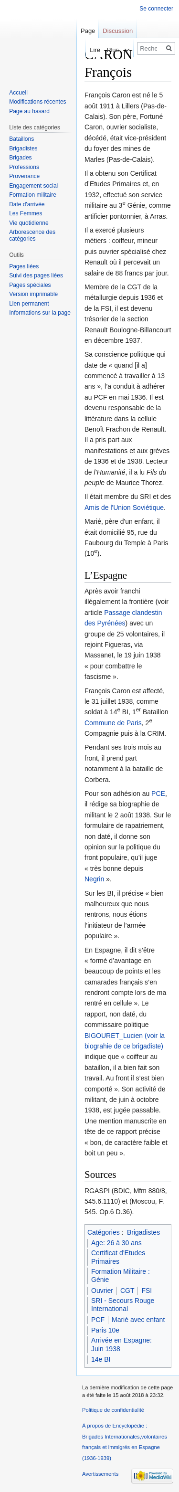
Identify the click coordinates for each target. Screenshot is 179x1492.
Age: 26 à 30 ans (116, 1243)
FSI (146, 1290)
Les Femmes (25, 213)
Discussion (118, 30)
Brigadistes (143, 1232)
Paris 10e (105, 1330)
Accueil (18, 92)
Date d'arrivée (26, 204)
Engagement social (33, 185)
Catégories (103, 1232)
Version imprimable (33, 294)
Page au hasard (29, 111)
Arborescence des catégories (32, 235)
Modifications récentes (37, 101)
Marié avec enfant (138, 1319)
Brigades (20, 157)
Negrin (94, 879)
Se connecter (156, 8)
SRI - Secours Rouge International (122, 1305)
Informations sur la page (40, 312)
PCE (158, 793)
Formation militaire (32, 194)
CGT (127, 1290)
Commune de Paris (113, 723)
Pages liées (24, 266)
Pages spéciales (30, 285)
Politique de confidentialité (113, 1410)
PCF (98, 1319)
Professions (24, 167)
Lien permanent (29, 303)
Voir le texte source (94, 49)
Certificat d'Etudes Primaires (118, 1257)
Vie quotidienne (29, 223)
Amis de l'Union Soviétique (124, 507)
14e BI (100, 1359)
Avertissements (100, 1474)
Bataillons (21, 139)
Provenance (24, 176)
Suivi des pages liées (36, 275)
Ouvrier (102, 1290)
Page (88, 30)
